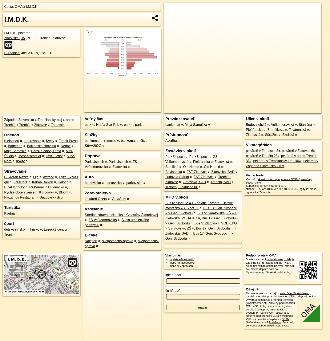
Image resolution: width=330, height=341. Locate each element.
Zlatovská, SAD (222, 172)
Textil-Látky (54, 156)
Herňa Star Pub (107, 124)
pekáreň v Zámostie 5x (263, 151)
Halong (63, 182)
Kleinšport (11, 141)
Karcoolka (46, 192)
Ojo (36, 177)
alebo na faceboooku (182, 262)
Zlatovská (15, 38)
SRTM (285, 319)
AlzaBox (171, 140)
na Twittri (284, 262)
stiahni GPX (253, 189)
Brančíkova (275, 130)
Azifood (48, 177)
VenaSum (119, 199)
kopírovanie (32, 141)
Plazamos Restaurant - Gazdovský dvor (34, 197)
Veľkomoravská (282, 124)
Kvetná (9, 213)
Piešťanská (201, 162)
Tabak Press (68, 141)
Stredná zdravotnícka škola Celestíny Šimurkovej (121, 215)
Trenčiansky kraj (50, 120)
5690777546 (253, 182)
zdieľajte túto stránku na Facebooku (270, 261)
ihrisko (34, 229)
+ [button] (170, 10)
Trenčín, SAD (221, 182)
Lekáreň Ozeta (96, 199)
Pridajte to (275, 322)
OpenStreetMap (249, 110)
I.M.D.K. (32, 6)
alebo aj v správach (181, 265)
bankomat (92, 140)
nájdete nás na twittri (182, 259)
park (88, 124)
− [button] (170, 16)
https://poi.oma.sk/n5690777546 (302, 110)
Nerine (66, 146)
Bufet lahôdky (14, 187)
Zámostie (58, 125)
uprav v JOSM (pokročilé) (296, 179)
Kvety (50, 141)
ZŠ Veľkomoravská (103, 220)
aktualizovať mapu (268, 179)
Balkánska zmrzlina (41, 146)
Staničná (171, 167)
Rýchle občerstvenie (19, 192)
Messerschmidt (30, 156)
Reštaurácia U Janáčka (46, 187)
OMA (19, 6)
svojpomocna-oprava (117, 241)
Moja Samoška (15, 151)
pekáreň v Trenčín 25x (262, 156)
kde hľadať (173, 275)
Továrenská (297, 130)
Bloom (63, 192)
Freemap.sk (270, 110)
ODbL (292, 296)
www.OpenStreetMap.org (295, 293)
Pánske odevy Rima (46, 151)
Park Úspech (94, 162)
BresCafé (20, 182)
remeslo (110, 140)
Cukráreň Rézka (16, 177)
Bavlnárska (173, 172)
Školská (288, 135)
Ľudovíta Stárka (177, 177)
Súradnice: (12, 53)
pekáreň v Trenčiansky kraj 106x (277, 161)
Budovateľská (256, 124)
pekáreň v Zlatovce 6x (298, 151)
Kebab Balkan (42, 182)
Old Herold (191, 167)
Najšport (91, 241)
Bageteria (15, 146)
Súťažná (271, 135)
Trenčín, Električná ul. (181, 187)
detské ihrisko (14, 229)
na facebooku (275, 259)
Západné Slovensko (19, 120)
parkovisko (93, 183)
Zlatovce (40, 125)
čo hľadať (172, 291)
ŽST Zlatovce (197, 172)
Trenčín (25, 125)
